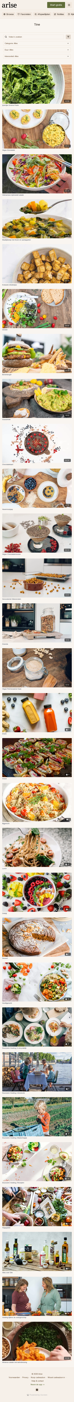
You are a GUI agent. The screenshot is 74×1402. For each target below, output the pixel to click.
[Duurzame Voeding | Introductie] (37, 1093)
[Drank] (37, 734)
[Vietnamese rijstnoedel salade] (37, 195)
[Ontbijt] (37, 913)
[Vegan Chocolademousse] (37, 554)
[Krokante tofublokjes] (37, 285)
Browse (8, 14)
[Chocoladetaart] (37, 464)
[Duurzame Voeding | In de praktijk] (37, 1048)
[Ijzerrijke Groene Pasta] (37, 105)
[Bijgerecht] (37, 823)
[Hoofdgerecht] (37, 1003)
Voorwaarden (14, 1377)
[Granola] (37, 644)
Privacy (25, 1377)
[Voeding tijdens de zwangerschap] (37, 1317)
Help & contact (38, 1381)
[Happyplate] (37, 1228)
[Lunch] (37, 868)
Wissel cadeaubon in (56, 1377)
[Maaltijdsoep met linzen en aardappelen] (37, 240)
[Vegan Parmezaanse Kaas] (37, 689)
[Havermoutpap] (37, 509)
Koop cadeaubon (38, 1377)
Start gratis (56, 5)
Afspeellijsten (42, 14)
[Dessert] (37, 958)
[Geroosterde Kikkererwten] (37, 599)
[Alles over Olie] (37, 1272)
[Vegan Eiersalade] (37, 150)
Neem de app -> (37, 1384)
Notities (59, 14)
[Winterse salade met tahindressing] (37, 1362)
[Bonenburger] (37, 374)
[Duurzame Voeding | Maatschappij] (37, 1138)
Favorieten (24, 14)
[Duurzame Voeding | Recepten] (37, 1183)
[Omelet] (37, 330)
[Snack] (37, 778)
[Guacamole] (37, 419)
